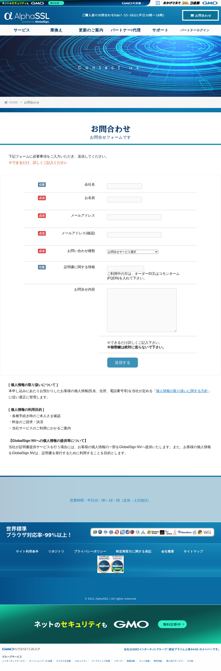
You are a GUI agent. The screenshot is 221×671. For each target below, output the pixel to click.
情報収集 (131, 661)
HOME (11, 102)
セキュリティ (81, 661)
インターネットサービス (13, 661)
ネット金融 (144, 661)
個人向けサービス (174, 661)
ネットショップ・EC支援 (40, 661)
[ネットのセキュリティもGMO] (33, 3)
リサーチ (118, 661)
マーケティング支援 (101, 661)
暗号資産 (158, 661)
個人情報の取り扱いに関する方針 (182, 391)
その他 (190, 661)
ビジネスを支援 (63, 661)
